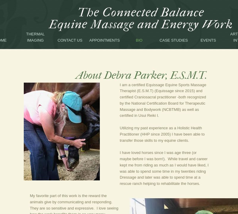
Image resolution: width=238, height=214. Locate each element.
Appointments (104, 40)
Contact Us (70, 40)
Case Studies (174, 40)
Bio (139, 40)
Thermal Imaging (35, 37)
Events (208, 40)
